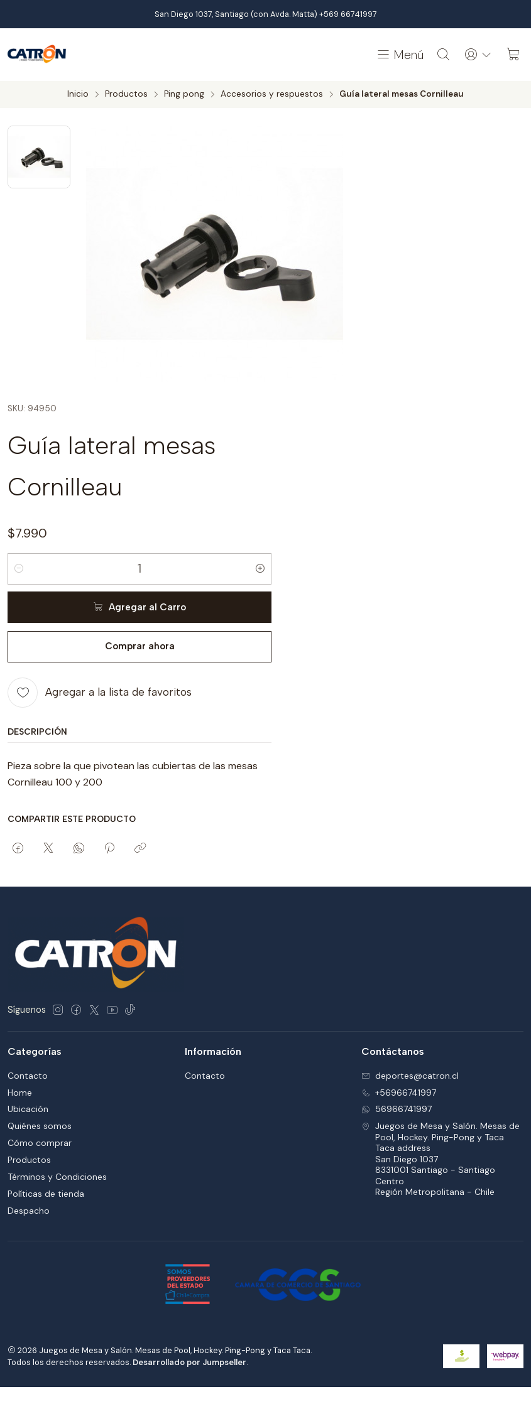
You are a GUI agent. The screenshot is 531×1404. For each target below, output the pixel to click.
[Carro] (513, 54)
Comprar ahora (140, 646)
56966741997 (396, 1109)
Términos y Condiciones (57, 1176)
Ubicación (28, 1109)
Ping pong (184, 94)
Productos (126, 94)
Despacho (29, 1210)
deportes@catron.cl (410, 1075)
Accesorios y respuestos (272, 94)
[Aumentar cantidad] (260, 568)
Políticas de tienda (46, 1193)
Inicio (78, 94)
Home (20, 1092)
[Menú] (399, 54)
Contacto (28, 1075)
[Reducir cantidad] (19, 568)
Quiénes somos (40, 1125)
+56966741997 (398, 1092)
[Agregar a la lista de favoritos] (100, 692)
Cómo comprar (40, 1142)
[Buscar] (444, 54)
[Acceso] (478, 54)
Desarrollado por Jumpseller (189, 1362)
